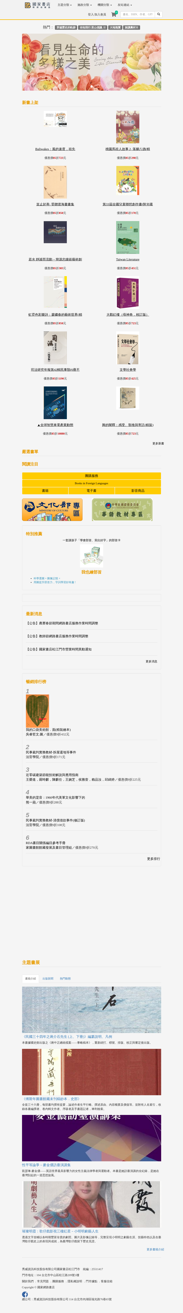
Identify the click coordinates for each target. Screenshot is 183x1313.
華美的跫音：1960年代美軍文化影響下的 (55, 797)
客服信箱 (106, 1281)
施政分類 (84, 4)
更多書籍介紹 (155, 1249)
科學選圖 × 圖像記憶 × (47, 578)
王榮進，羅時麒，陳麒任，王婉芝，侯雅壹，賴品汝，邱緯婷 (70, 779)
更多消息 (151, 661)
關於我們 (28, 1281)
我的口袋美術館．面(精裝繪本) (48, 730)
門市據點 (91, 1281)
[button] (32, 64)
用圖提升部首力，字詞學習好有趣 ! (55, 582)
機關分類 (105, 4)
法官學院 (32, 757)
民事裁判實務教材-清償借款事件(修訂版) (55, 820)
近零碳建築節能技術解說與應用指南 (52, 775)
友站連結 (125, 4)
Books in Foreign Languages (91, 483)
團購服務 (91, 476)
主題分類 (65, 4)
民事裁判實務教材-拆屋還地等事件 (51, 752)
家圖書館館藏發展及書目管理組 (49, 847)
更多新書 (158, 443)
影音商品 (138, 491)
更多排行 (153, 859)
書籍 (45, 491)
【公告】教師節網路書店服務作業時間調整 (57, 636)
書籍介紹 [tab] (30, 978)
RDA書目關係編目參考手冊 (46, 843)
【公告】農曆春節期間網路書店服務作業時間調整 (62, 623)
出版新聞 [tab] (48, 978)
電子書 (91, 491)
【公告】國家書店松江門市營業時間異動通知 (59, 649)
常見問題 (43, 1281)
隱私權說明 (75, 1281)
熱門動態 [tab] (65, 978)
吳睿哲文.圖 (34, 734)
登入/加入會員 (97, 14)
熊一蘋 (31, 802)
